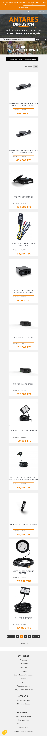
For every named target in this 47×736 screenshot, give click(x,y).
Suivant (36, 637)
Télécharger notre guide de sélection (22, 59)
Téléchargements (23, 724)
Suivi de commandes (23, 716)
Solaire (23, 678)
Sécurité (23, 667)
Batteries (23, 671)
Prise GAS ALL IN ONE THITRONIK (23, 524)
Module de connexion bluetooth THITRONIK (24, 291)
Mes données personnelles (23, 731)
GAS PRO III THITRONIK (23, 337)
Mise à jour (40, 11)
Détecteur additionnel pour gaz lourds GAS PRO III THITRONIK (23, 478)
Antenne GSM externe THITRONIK (23, 572)
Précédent (11, 637)
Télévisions (23, 664)
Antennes (23, 660)
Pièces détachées (23, 686)
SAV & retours (23, 720)
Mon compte (23, 712)
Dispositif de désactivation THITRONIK (23, 245)
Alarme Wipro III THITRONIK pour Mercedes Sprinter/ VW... (23, 104)
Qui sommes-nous (23, 700)
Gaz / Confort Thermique (23, 690)
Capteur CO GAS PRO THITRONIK (23, 431)
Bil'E (30, 11)
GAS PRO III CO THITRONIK (23, 384)
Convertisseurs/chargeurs (23, 675)
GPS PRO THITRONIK (23, 618)
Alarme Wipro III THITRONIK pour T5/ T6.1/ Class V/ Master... (23, 151)
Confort (23, 682)
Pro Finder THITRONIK (23, 197)
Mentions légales (23, 704)
